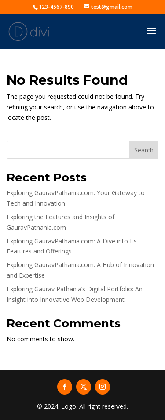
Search (144, 150)
